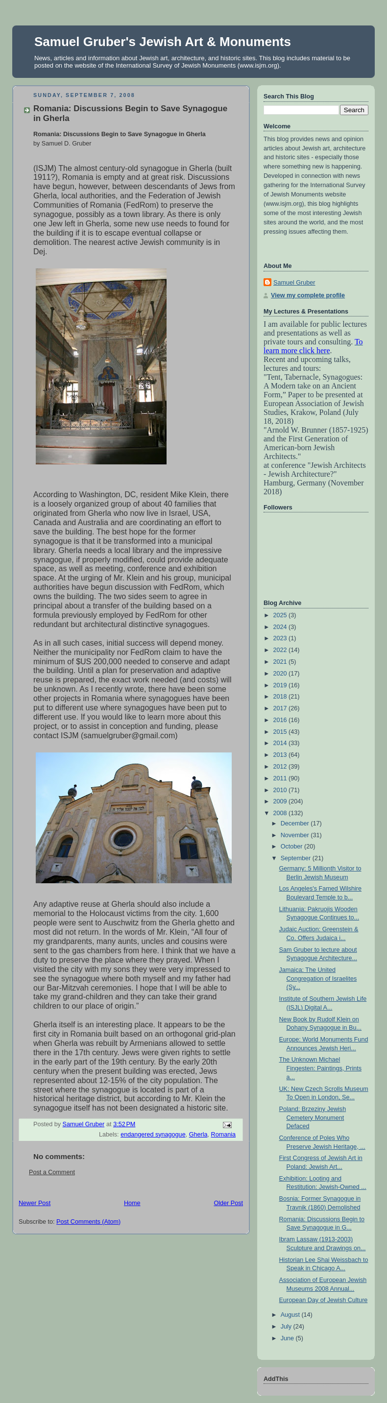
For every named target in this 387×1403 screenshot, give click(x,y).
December (296, 823)
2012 (281, 766)
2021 (281, 661)
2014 (281, 743)
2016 (281, 720)
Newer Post (34, 1203)
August (291, 1314)
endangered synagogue (153, 1134)
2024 (281, 627)
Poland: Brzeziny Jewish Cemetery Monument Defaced (312, 1118)
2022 (281, 650)
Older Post (228, 1203)
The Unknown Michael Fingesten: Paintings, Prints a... (320, 1068)
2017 (281, 708)
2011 (281, 778)
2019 (281, 685)
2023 (281, 638)
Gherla (198, 1134)
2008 (281, 813)
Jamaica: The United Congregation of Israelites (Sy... (318, 979)
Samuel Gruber (294, 282)
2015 (281, 731)
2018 (281, 696)
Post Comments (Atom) (88, 1221)
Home (132, 1203)
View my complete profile (308, 295)
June (288, 1338)
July (287, 1326)
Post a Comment (52, 1172)
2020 (281, 673)
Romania (223, 1134)
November (296, 835)
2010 (281, 790)
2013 (281, 754)
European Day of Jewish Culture (323, 1300)
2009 (281, 801)
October (292, 846)
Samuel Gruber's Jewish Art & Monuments (162, 41)
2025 (281, 615)
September (297, 858)
